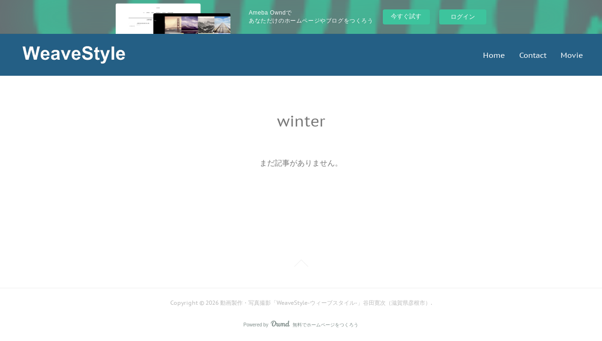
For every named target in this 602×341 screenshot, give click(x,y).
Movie (572, 55)
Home (494, 55)
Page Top (301, 265)
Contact (533, 55)
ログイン (463, 16)
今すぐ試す (406, 16)
